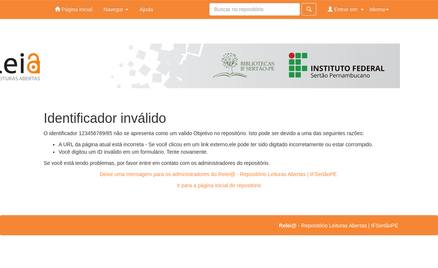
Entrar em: (346, 9)
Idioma (379, 9)
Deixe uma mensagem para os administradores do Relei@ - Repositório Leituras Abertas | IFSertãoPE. (219, 174)
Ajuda (146, 9)
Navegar (115, 9)
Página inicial (73, 9)
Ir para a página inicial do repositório (219, 185)
